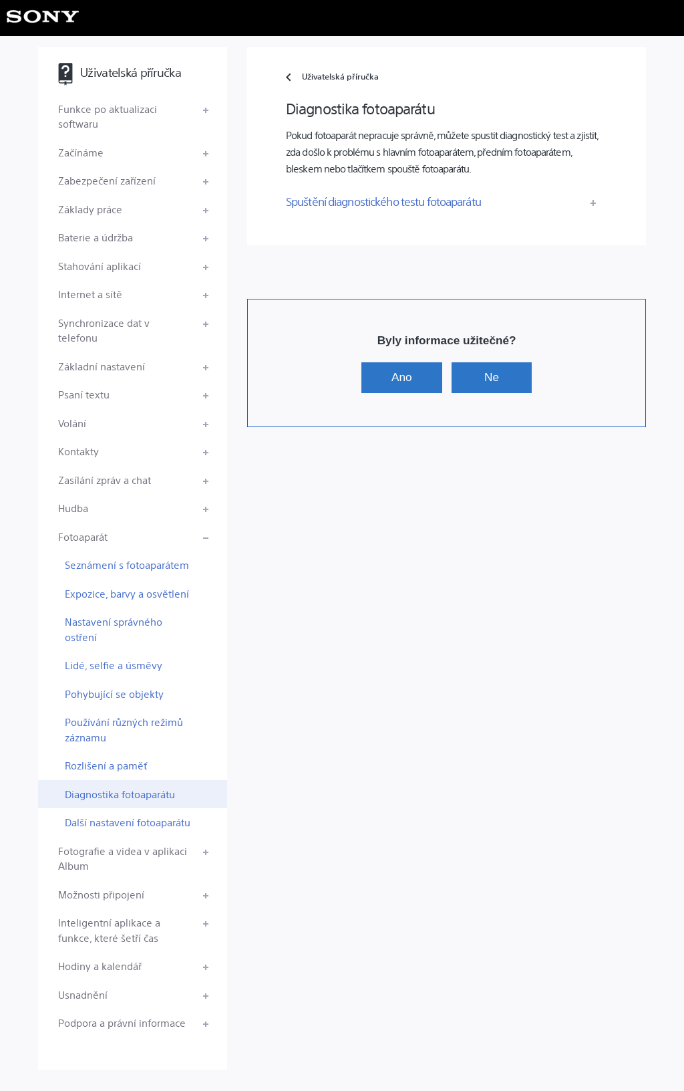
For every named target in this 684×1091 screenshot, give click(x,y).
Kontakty (78, 451)
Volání (72, 422)
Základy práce (90, 209)
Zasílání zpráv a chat (104, 479)
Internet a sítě (90, 293)
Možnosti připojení (101, 894)
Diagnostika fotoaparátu (120, 793)
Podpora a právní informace (122, 1022)
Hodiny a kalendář (100, 965)
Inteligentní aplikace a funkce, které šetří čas (109, 930)
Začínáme (81, 152)
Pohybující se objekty (114, 693)
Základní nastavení (101, 366)
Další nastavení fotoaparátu (127, 822)
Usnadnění (83, 994)
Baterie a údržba (95, 237)
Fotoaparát (83, 536)
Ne (491, 377)
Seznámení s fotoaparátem (127, 564)
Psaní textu (84, 394)
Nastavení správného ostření (113, 629)
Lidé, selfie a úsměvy (113, 664)
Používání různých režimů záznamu (124, 729)
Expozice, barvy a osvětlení (127, 593)
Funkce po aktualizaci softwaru (107, 116)
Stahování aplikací (99, 265)
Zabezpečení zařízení (107, 180)
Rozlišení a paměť (106, 765)
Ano (401, 377)
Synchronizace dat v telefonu (104, 330)
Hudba (73, 507)
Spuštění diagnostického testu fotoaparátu (383, 201)
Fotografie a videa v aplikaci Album (122, 858)
